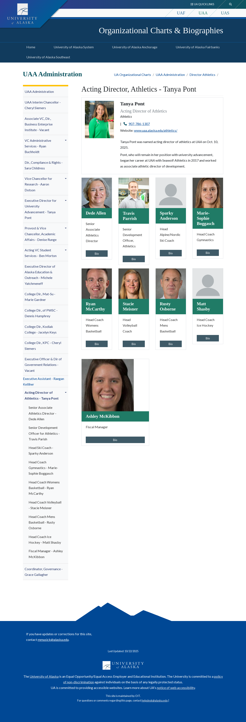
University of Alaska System (73, 46)
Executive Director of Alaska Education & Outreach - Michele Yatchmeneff (40, 274)
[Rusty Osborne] (171, 283)
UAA (203, 13)
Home (30, 46)
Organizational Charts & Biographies (161, 30)
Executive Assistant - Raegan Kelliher (43, 381)
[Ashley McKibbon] (108, 385)
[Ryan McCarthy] (97, 283)
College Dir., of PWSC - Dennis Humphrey (41, 313)
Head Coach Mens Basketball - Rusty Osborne (42, 522)
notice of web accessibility (176, 688)
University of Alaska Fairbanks (197, 46)
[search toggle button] (230, 4)
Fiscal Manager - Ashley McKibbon (46, 553)
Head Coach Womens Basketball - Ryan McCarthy (44, 487)
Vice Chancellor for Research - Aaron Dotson (38, 184)
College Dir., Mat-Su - (40, 297)
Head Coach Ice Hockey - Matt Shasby (45, 539)
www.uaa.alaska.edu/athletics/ (155, 130)
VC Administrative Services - (38, 146)
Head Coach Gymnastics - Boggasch (43, 467)
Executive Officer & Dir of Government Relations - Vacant (43, 364)
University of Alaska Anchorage (133, 46)
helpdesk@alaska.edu (155, 700)
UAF (181, 13)
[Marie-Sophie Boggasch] (208, 192)
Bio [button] (97, 253)
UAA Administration (170, 75)
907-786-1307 (139, 124)
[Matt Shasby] (208, 283)
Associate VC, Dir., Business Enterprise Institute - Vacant (39, 124)
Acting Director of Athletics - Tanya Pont (42, 395)
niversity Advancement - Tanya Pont (41, 209)
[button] (66, 140)
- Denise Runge (41, 233)
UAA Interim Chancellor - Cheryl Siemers (43, 105)
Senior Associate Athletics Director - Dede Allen (42, 413)
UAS (225, 13)
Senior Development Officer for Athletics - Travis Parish (44, 433)
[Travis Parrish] (134, 192)
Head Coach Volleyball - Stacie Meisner (45, 505)
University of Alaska (44, 676)
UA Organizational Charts (132, 75)
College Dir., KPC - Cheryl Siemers (43, 345)
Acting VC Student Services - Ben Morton (41, 253)
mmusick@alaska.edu (53, 639)
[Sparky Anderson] (171, 192)
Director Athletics (202, 75)
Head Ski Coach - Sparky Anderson (41, 450)
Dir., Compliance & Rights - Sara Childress (44, 165)
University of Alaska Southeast (47, 56)
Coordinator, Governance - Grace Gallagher (44, 571)
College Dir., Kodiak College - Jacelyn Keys (41, 329)
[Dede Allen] (97, 192)
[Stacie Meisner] (134, 283)
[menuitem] (45, 91)
